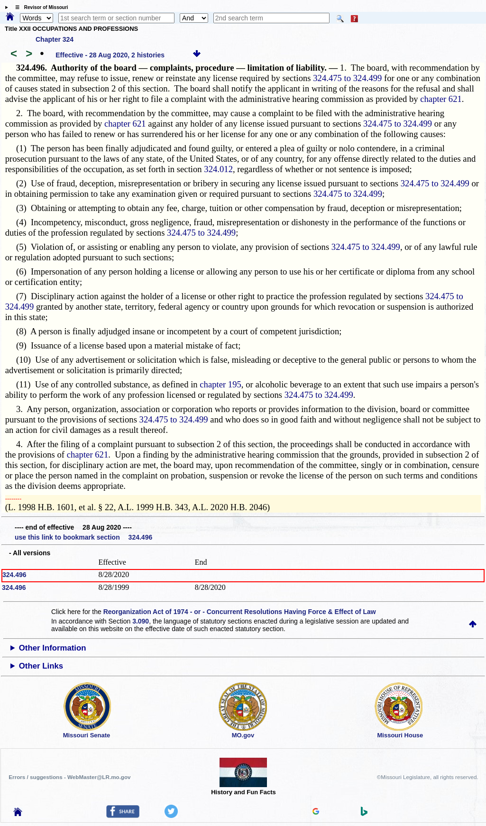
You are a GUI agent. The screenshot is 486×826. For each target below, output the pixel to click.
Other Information (52, 647)
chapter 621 (441, 99)
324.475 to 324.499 (347, 78)
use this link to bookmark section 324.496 (83, 537)
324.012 (218, 169)
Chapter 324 (54, 39)
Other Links (41, 665)
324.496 (14, 574)
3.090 (140, 621)
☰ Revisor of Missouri (39, 7)
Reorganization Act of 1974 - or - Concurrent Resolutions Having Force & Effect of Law (239, 611)
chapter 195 (220, 384)
